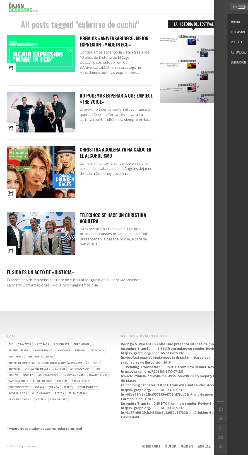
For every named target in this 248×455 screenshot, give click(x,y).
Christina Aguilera (40, 356)
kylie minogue (40, 393)
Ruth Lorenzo (42, 381)
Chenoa (54, 387)
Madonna (63, 350)
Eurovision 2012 (19, 387)
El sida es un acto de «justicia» (40, 272)
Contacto (221, 446)
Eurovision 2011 (80, 368)
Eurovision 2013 (48, 375)
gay (96, 362)
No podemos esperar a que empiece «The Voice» (116, 98)
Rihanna (80, 350)
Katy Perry (16, 356)
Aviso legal (204, 446)
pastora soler (18, 381)
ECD (11, 344)
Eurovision (81, 344)
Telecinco (97, 350)
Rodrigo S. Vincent (136, 344)
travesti (14, 368)
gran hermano (43, 350)
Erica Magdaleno (20, 399)
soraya (39, 387)
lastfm (41, 399)
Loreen (60, 368)
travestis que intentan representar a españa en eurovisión (49, 362)
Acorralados (18, 393)
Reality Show (98, 375)
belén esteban (78, 393)
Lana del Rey (58, 399)
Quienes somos (151, 446)
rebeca (59, 393)
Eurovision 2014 (73, 375)
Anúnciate (187, 446)
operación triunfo (38, 368)
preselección (80, 381)
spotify (28, 375)
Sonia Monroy (87, 387)
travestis (24, 344)
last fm (62, 381)
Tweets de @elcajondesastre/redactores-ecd (44, 428)
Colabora (170, 446)
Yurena (13, 375)
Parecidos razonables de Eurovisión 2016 (165, 359)
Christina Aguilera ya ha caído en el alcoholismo (116, 152)
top (98, 368)
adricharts (61, 344)
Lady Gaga (42, 344)
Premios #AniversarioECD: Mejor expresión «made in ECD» (114, 41)
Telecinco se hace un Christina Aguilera (113, 218)
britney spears (18, 350)
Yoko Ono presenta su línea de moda (187, 344)
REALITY (68, 387)
